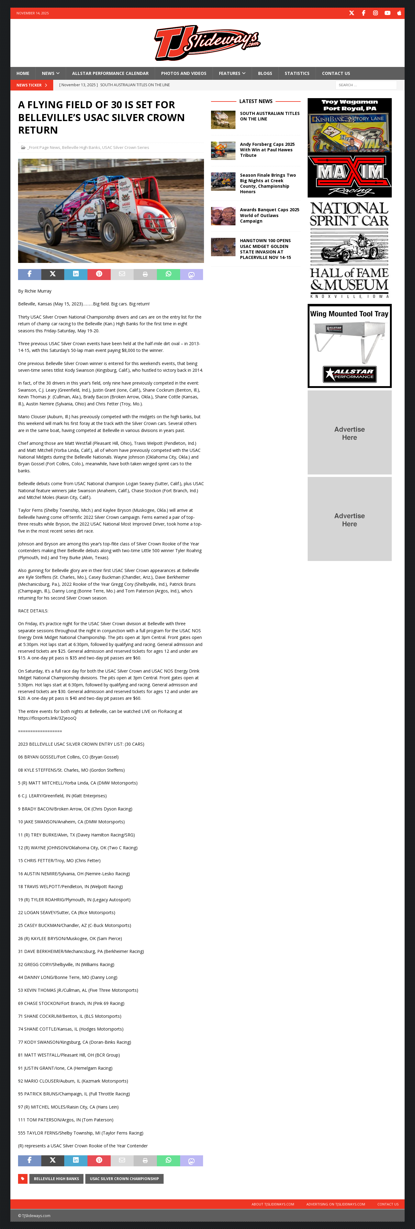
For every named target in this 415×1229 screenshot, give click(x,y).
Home (23, 73)
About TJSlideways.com (273, 1203)
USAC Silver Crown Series (125, 146)
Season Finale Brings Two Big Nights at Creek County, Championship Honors (268, 183)
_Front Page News (43, 146)
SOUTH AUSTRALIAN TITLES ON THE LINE (270, 115)
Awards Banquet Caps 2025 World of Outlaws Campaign (269, 214)
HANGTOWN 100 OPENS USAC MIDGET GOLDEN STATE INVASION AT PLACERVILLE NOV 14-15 (265, 248)
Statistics (297, 73)
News (48, 73)
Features (229, 73)
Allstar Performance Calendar (110, 73)
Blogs (265, 73)
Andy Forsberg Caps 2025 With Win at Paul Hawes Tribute (267, 149)
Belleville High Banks (81, 146)
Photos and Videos (183, 73)
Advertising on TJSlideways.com (335, 1203)
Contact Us (336, 73)
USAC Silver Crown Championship (124, 1178)
